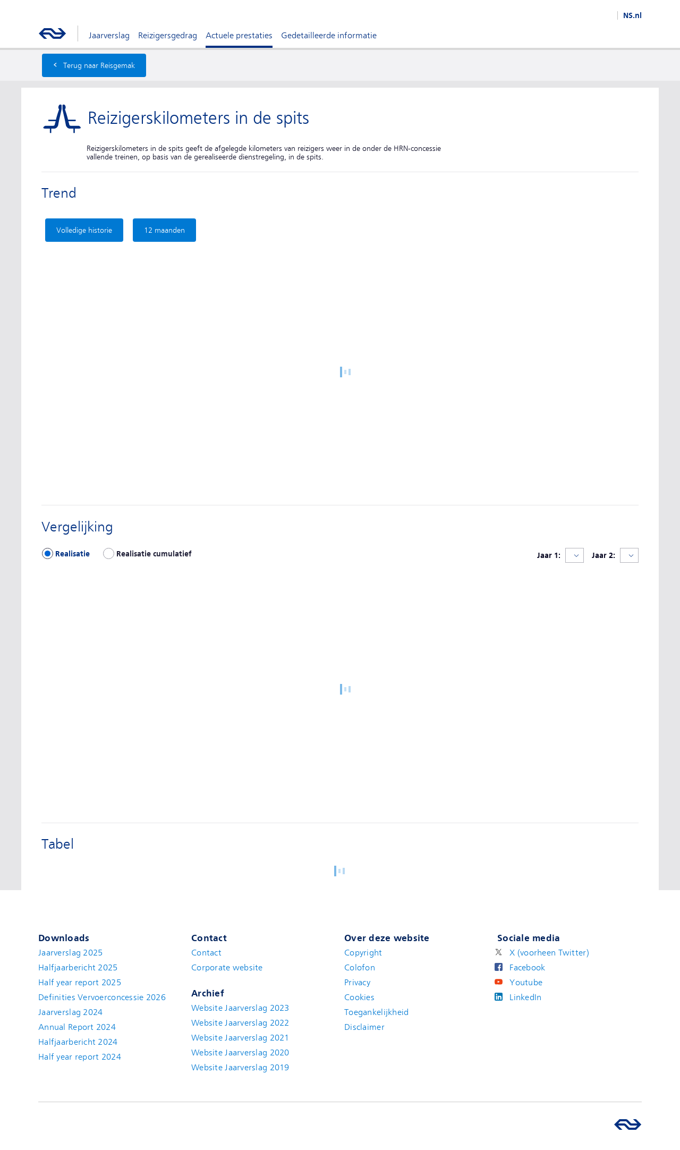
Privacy (357, 982)
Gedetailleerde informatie (329, 35)
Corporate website (227, 968)
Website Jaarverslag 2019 (240, 1067)
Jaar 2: (603, 555)
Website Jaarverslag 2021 (240, 1038)
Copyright (363, 953)
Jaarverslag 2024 (70, 1012)
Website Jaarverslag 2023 (240, 1008)
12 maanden (164, 230)
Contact (206, 953)
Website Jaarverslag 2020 (240, 1053)
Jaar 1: (548, 555)
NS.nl (632, 15)
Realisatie (72, 553)
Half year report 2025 (79, 982)
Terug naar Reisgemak (94, 64)
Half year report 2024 (79, 1057)
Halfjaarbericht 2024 (78, 1042)
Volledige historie (84, 230)
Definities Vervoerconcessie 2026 (102, 997)
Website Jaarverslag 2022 (240, 1023)
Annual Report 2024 (77, 1027)
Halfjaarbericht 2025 (78, 968)
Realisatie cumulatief (154, 553)
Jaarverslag (109, 35)
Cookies (359, 997)
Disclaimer (364, 1027)
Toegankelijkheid (376, 1012)
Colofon (359, 968)
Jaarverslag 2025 (70, 953)
